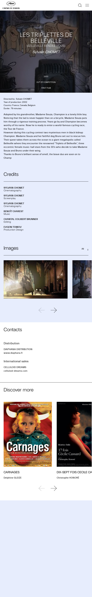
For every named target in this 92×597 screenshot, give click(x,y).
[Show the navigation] (87, 5)
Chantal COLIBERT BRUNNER (21, 219)
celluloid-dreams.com (15, 371)
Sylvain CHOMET (14, 187)
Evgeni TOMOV (13, 227)
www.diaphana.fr (13, 353)
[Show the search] (80, 5)
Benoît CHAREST (13, 211)
